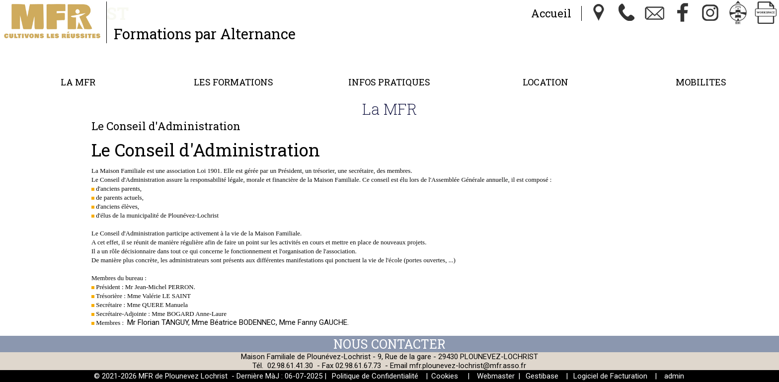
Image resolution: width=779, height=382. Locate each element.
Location (545, 82)
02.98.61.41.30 (290, 365)
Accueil (551, 13)
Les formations (233, 82)
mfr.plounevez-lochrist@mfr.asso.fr (467, 365)
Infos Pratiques (389, 82)
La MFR (78, 82)
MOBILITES (701, 82)
